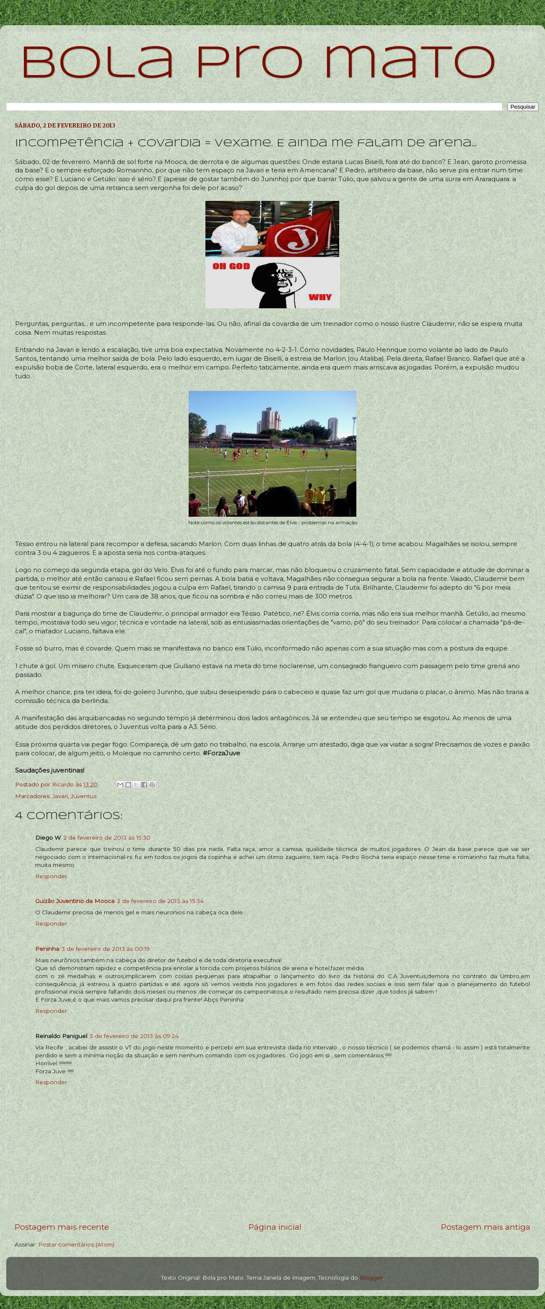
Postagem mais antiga (485, 1227)
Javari (60, 796)
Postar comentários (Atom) (76, 1244)
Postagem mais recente (62, 1227)
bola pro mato (258, 64)
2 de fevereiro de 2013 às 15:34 (160, 901)
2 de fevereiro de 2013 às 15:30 (107, 837)
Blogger (371, 1277)
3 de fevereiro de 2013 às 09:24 (134, 1036)
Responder (51, 876)
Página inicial (275, 1227)
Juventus (83, 796)
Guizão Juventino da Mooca (74, 901)
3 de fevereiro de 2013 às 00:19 (106, 948)
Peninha (47, 948)
